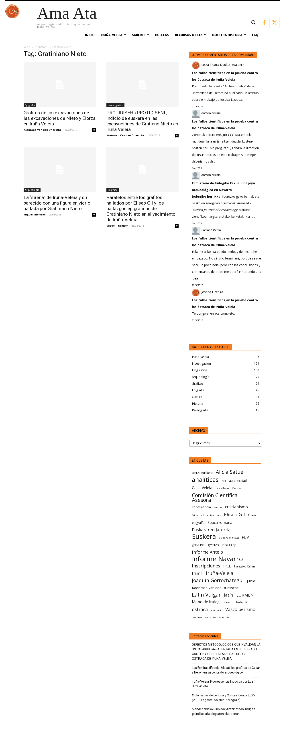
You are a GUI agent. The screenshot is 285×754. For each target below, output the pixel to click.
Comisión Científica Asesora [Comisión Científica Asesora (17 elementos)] (215, 497)
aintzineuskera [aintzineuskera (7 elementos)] (202, 472)
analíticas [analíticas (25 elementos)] (205, 479)
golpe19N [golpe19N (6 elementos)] (198, 545)
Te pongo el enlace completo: (213, 313)
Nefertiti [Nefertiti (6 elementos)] (241, 602)
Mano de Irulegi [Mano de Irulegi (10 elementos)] (206, 601)
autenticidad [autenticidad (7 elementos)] (238, 481)
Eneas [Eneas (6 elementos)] (252, 515)
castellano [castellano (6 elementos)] (222, 488)
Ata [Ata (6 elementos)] (224, 481)
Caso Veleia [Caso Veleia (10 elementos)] (202, 487)
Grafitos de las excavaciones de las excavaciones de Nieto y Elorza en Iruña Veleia (60, 118)
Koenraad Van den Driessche (42, 129)
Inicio (27, 47)
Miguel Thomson (35, 214)
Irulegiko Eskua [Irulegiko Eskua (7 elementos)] (245, 566)
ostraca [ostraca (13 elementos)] (200, 609)
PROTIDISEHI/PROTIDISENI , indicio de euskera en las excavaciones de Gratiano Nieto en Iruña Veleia (142, 121)
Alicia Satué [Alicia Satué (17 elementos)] (229, 472)
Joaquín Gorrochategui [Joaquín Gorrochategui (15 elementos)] (218, 580)
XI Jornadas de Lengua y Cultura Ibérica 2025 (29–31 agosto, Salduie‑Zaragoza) (223, 698)
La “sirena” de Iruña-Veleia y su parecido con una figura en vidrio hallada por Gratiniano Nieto (57, 203)
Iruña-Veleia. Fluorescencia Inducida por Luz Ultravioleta (222, 684)
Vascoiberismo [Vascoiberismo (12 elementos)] (240, 609)
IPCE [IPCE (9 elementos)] (227, 566)
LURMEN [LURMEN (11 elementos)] (245, 595)
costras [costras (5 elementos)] (218, 507)
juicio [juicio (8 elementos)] (251, 581)
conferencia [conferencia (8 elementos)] (201, 507)
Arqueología (32, 189)
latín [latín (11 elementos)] (228, 595)
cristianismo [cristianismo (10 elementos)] (236, 507)
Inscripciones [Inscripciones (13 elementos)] (206, 565)
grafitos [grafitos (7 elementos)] (213, 545)
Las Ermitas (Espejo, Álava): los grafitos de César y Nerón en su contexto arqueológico (226, 670)
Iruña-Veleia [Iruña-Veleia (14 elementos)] (219, 573)
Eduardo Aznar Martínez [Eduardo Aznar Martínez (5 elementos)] (206, 515)
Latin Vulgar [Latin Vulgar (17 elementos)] (206, 594)
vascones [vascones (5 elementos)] (197, 617)
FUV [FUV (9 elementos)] (245, 537)
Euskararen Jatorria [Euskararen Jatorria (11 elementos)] (211, 529)
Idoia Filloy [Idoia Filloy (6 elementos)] (229, 545)
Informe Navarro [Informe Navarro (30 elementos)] (217, 559)
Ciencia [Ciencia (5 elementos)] (236, 488)
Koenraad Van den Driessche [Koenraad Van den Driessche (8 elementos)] (215, 587)
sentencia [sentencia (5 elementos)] (216, 610)
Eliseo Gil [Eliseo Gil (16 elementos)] (234, 514)
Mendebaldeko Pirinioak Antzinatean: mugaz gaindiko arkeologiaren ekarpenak (223, 711)
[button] (253, 22)
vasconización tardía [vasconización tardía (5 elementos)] (217, 617)
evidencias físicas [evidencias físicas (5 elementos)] (229, 537)
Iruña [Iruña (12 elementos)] (197, 573)
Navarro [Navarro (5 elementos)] (228, 602)
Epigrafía (30, 105)
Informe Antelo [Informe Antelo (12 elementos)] (207, 552)
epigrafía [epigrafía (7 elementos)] (198, 523)
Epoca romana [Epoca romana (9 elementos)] (220, 522)
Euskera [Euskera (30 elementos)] (204, 536)
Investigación (115, 105)
